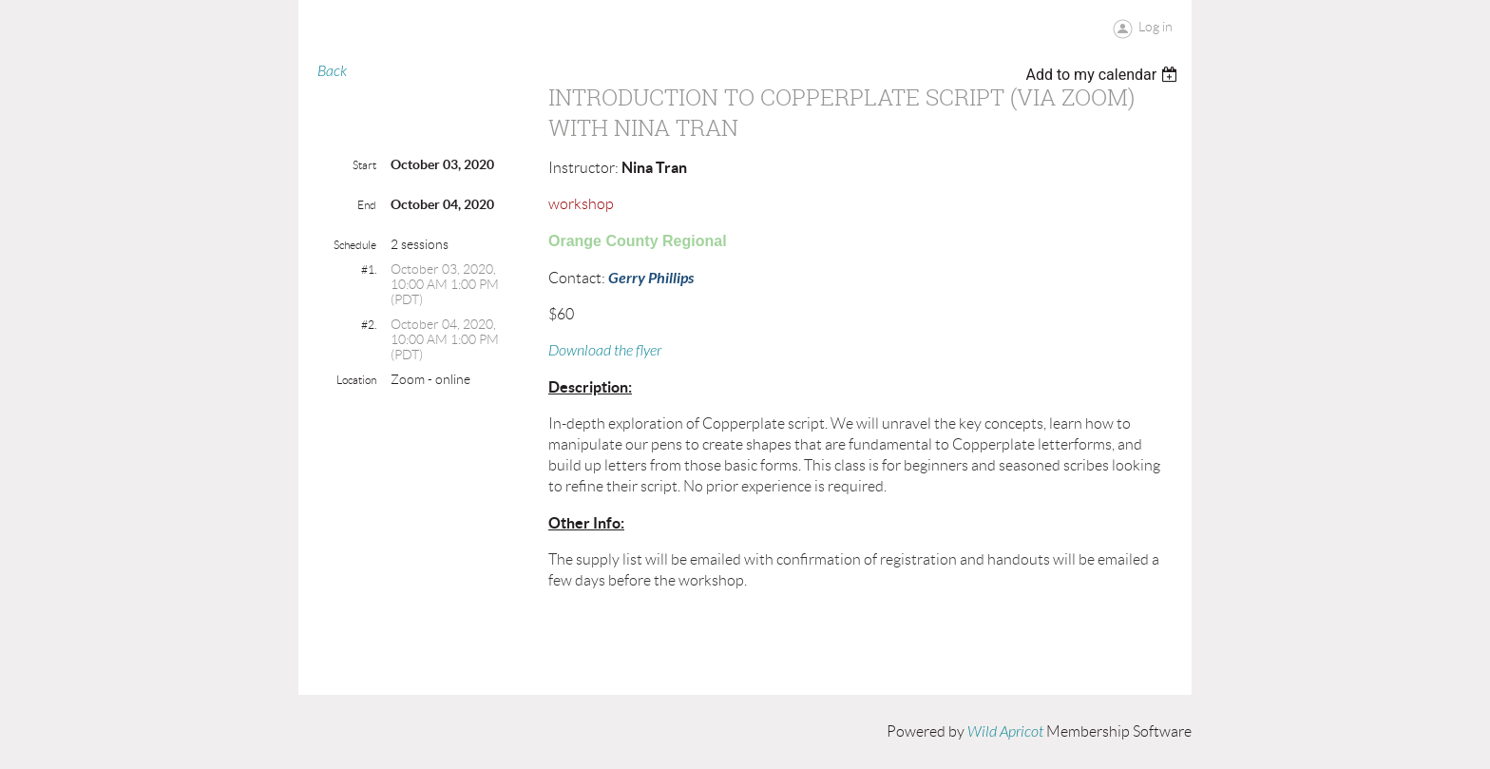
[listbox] (1103, 75)
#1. (368, 269)
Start (364, 165)
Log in (1155, 26)
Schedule (355, 245)
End (366, 205)
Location (356, 380)
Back (332, 71)
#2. (368, 324)
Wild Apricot (1005, 731)
